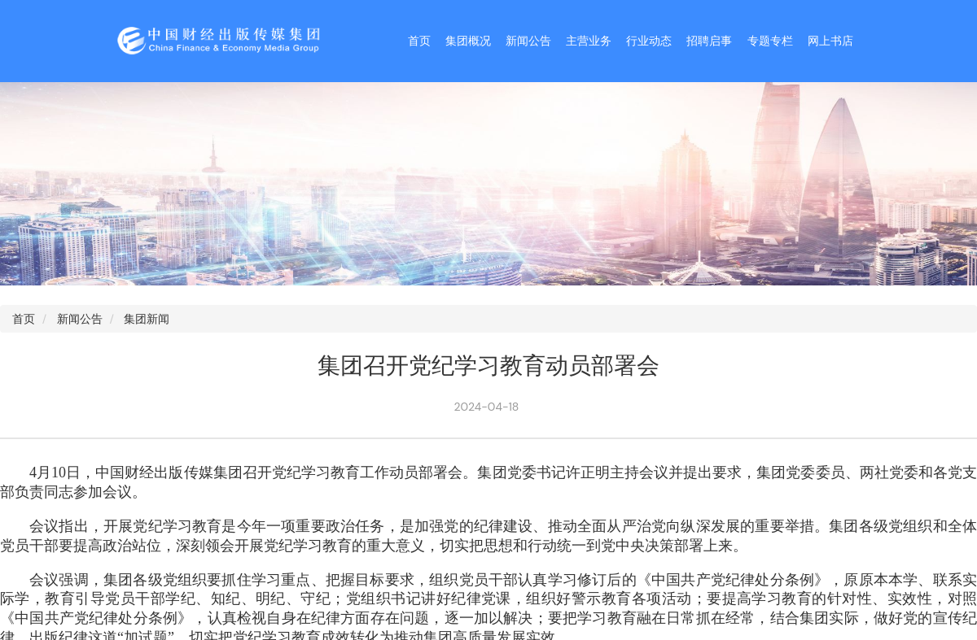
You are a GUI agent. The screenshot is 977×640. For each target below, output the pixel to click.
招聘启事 (709, 40)
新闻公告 (528, 40)
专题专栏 (770, 40)
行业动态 (649, 40)
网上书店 (830, 40)
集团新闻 (146, 318)
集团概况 (468, 40)
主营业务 (588, 40)
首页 (419, 40)
